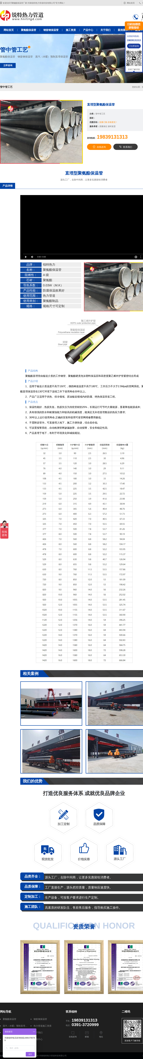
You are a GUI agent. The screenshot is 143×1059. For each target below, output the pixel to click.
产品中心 (88, 30)
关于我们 (105, 30)
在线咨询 (99, 146)
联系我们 (125, 146)
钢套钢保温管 (50, 30)
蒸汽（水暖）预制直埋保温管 (15, 1026)
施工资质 (71, 30)
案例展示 (123, 30)
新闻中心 (38, 1039)
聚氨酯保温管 (28, 30)
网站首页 (131, 3)
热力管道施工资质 (42, 1026)
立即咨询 (7, 65)
